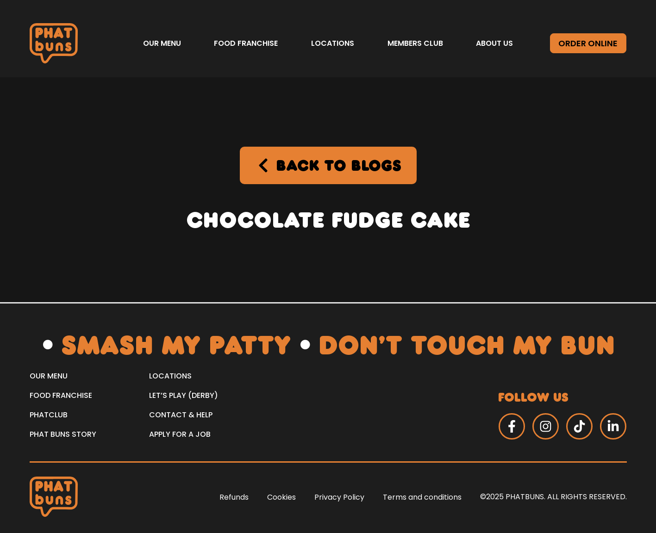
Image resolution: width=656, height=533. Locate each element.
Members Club (415, 43)
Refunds (234, 497)
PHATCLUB (49, 414)
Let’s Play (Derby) (183, 395)
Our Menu (162, 43)
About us (494, 43)
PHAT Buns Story (63, 434)
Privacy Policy (339, 497)
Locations (332, 43)
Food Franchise (246, 43)
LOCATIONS (170, 376)
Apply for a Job (180, 434)
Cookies (281, 497)
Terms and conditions (422, 497)
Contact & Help (180, 414)
